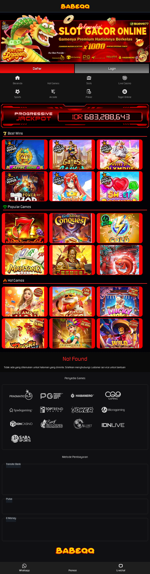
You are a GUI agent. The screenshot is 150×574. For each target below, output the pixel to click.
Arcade (53, 94)
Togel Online (124, 94)
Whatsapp (24, 567)
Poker (89, 94)
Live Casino (124, 80)
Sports (17, 94)
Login (112, 68)
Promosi (73, 567)
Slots (89, 80)
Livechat (120, 567)
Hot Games (53, 80)
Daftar (37, 68)
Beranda (17, 80)
